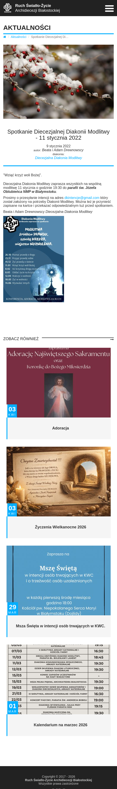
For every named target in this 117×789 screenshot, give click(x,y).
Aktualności (18, 37)
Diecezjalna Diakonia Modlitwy (58, 158)
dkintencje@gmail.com (81, 198)
